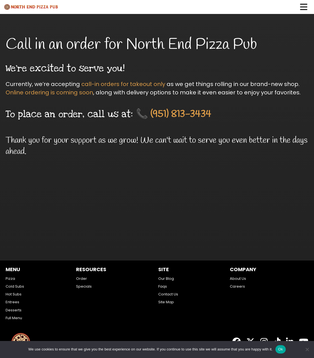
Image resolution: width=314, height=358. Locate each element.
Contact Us (168, 294)
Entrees (12, 302)
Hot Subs (14, 294)
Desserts (14, 310)
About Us (238, 278)
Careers (237, 286)
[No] (307, 349)
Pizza (10, 278)
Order (81, 278)
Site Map (166, 302)
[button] (307, 7)
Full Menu (14, 318)
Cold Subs (15, 286)
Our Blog (166, 278)
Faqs (162, 286)
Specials (84, 286)
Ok (280, 349)
